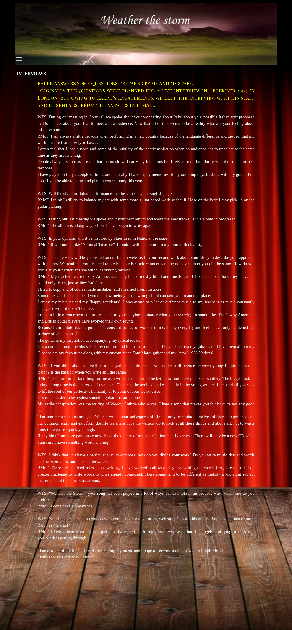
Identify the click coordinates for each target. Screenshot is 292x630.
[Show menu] (19, 59)
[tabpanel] (146, 319)
